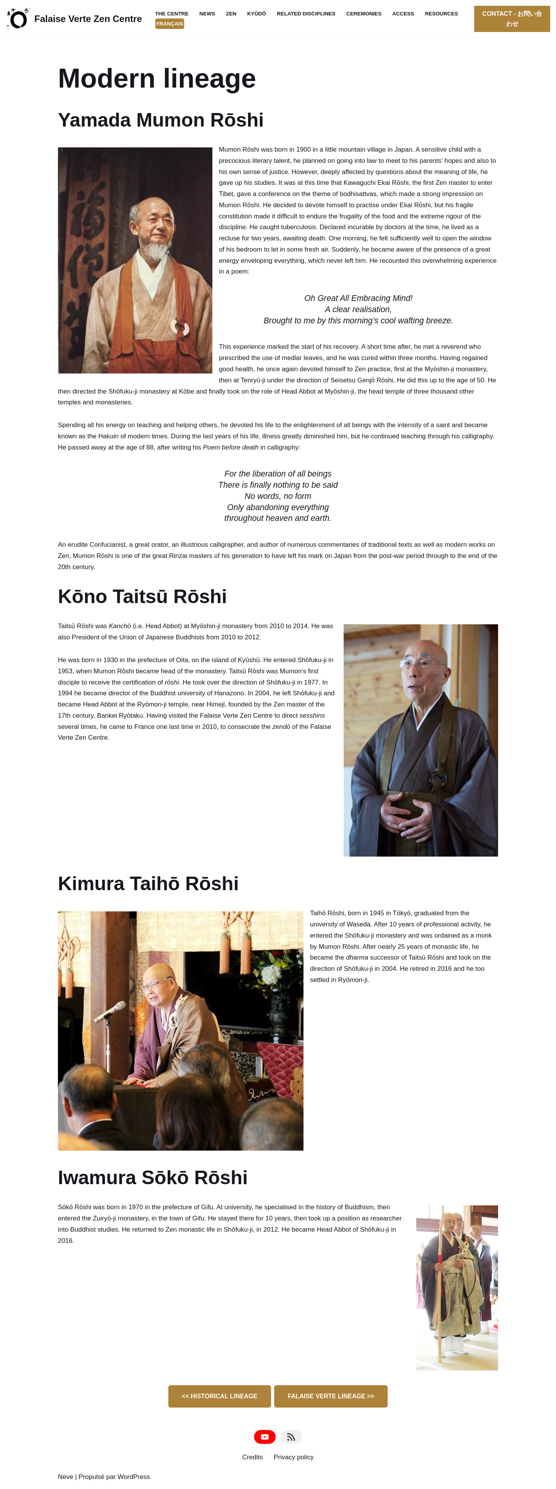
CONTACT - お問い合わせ (512, 18)
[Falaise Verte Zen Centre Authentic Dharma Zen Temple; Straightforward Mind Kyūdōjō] (74, 19)
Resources (442, 14)
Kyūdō (256, 14)
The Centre (172, 14)
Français (169, 24)
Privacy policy (294, 1458)
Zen (231, 14)
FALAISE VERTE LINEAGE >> (331, 1397)
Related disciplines (306, 14)
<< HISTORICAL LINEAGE (220, 1397)
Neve (65, 1478)
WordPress (134, 1478)
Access (404, 14)
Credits (252, 1458)
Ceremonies (364, 14)
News (207, 14)
